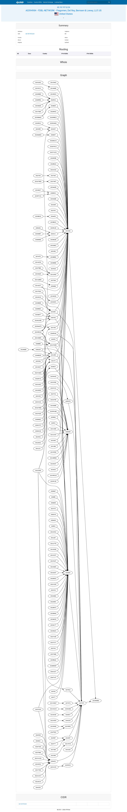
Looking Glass (58, 2)
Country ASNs (38, 2)
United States (63, 14)
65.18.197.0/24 (63, 7)
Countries (30, 2)
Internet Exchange (48, 2)
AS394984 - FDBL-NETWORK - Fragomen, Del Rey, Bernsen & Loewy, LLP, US (63, 10)
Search (109, 2)
